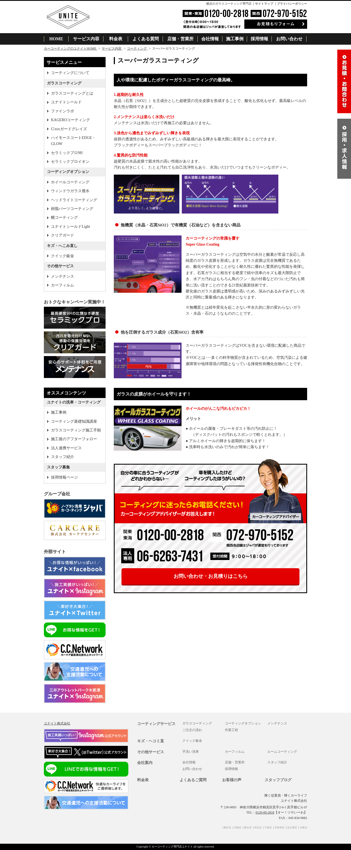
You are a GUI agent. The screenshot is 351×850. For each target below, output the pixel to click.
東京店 (247, 827)
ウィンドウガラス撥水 (70, 191)
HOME (56, 38)
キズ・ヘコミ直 (150, 741)
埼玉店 (258, 827)
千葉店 (268, 827)
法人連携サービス (66, 448)
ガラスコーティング (197, 723)
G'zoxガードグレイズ (69, 129)
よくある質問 (145, 38)
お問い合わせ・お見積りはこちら (211, 576)
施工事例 (235, 38)
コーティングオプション (243, 723)
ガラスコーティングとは (72, 93)
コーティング (137, 48)
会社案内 (144, 763)
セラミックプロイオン (70, 162)
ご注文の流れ (192, 730)
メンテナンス (62, 276)
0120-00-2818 (265, 812)
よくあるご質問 (193, 780)
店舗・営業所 (180, 38)
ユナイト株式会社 (57, 723)
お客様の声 (231, 780)
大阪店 (303, 827)
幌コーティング (64, 217)
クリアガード (62, 235)
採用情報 (259, 38)
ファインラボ (62, 111)
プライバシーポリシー (292, 3)
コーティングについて (70, 73)
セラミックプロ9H (67, 153)
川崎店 (237, 827)
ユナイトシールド (66, 102)
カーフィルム (62, 285)
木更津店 (279, 827)
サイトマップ (264, 3)
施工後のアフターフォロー (74, 439)
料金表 (115, 38)
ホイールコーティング (70, 182)
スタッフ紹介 (62, 457)
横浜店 (227, 827)
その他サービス (150, 752)
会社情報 (210, 38)
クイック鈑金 (62, 256)
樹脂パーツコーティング (72, 209)
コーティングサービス (156, 724)
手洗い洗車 (190, 752)
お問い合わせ (289, 38)
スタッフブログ (278, 780)
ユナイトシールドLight (70, 226)
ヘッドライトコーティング (74, 200)
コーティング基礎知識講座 (74, 421)
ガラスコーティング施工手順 (76, 430)
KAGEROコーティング (70, 120)
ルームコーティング (282, 752)
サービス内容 (86, 38)
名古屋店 (292, 827)
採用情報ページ (64, 477)
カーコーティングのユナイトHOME (70, 48)
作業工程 (231, 730)
